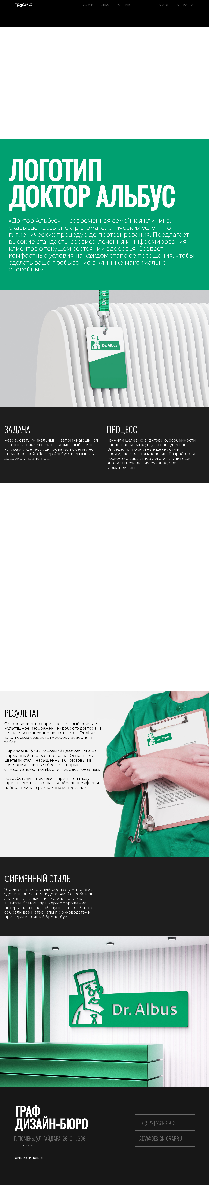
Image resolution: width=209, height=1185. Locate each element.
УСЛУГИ (88, 4)
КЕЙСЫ (104, 4)
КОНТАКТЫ (124, 4)
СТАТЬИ (164, 4)
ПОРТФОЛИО (184, 4)
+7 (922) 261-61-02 (157, 1123)
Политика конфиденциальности (28, 1158)
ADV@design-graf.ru (160, 1138)
